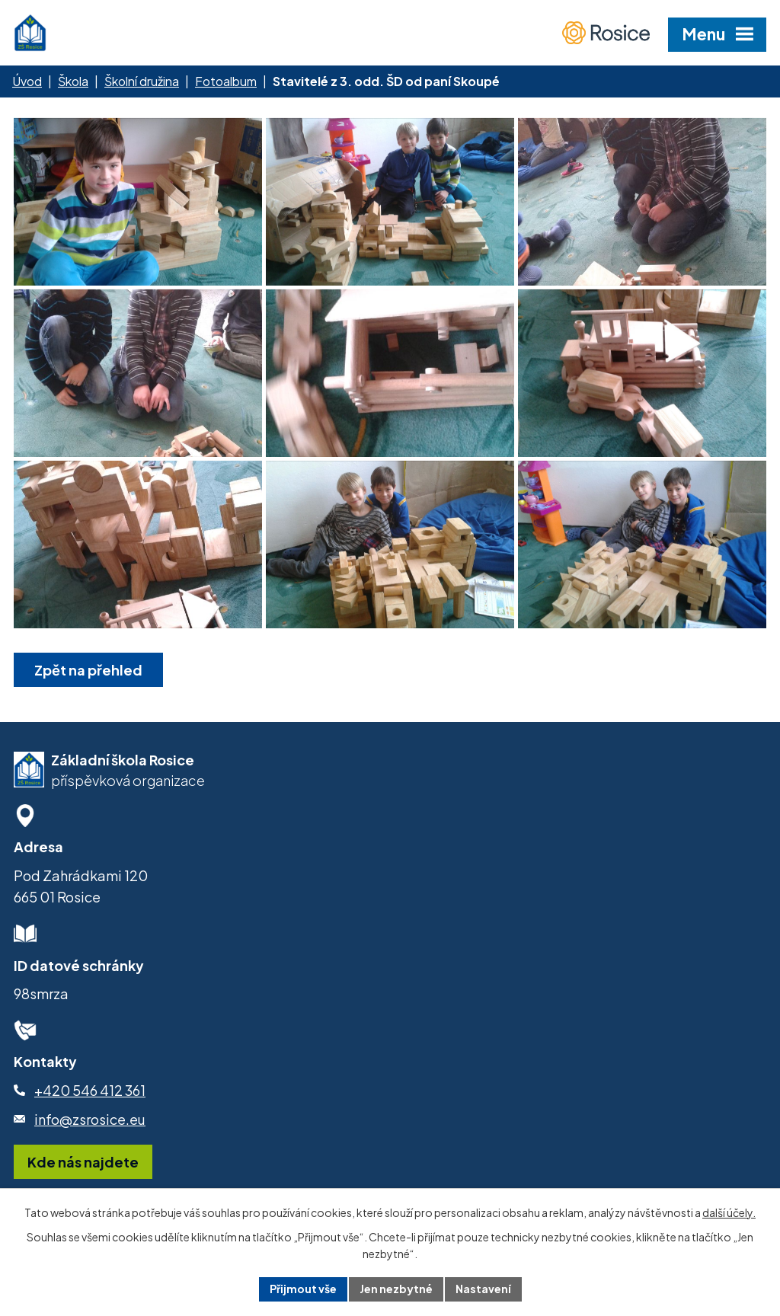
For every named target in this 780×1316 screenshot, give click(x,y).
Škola (73, 81)
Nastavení (483, 1288)
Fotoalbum (226, 81)
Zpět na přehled (88, 670)
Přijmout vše (303, 1288)
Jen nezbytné (396, 1288)
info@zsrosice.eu (89, 1119)
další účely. (729, 1212)
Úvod (27, 81)
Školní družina (141, 81)
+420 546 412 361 (89, 1090)
